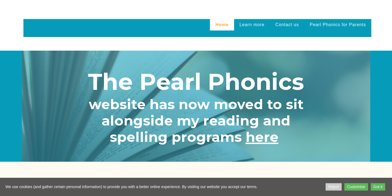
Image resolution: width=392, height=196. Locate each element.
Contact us (287, 24)
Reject (333, 187)
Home (221, 24)
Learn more (252, 24)
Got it (377, 187)
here (262, 137)
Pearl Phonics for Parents (338, 24)
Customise (356, 187)
